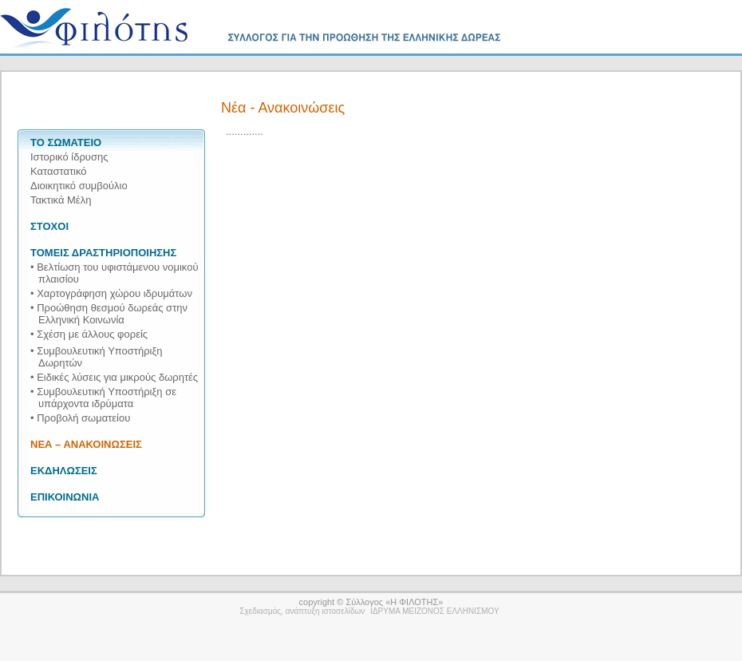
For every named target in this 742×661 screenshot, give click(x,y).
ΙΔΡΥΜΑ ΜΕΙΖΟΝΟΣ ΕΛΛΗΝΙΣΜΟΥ (434, 611)
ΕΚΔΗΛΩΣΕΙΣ (63, 471)
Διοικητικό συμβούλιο (79, 186)
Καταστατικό (58, 171)
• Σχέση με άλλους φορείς (89, 334)
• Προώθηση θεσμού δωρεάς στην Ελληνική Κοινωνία (108, 314)
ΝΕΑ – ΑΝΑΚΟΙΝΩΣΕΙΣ (86, 444)
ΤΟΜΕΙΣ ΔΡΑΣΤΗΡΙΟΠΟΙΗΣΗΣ (103, 253)
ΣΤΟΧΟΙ (49, 226)
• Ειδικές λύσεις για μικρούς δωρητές (114, 377)
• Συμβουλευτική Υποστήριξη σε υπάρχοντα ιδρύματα (103, 398)
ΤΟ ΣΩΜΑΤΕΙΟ (65, 142)
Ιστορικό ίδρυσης (69, 157)
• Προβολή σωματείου (80, 418)
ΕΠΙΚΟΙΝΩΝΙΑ (64, 497)
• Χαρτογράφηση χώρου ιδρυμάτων (111, 293)
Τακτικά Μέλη (60, 200)
